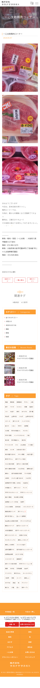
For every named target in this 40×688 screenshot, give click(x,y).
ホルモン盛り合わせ (17, 478)
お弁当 (12, 568)
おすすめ (7, 583)
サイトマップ (30, 657)
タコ (16, 445)
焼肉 (6, 449)
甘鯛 (25, 407)
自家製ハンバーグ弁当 (11, 502)
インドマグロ (25, 421)
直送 (14, 583)
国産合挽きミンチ (10, 511)
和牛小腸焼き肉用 (10, 469)
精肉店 (12, 402)
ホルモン (25, 430)
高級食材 (19, 402)
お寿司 (7, 478)
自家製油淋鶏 (9, 554)
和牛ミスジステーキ (11, 535)
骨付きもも (17, 573)
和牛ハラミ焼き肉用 (11, 564)
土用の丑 (14, 416)
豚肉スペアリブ (9, 526)
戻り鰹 (31, 411)
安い (18, 587)
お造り (12, 411)
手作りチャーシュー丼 (25, 564)
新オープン (25, 587)
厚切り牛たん (9, 459)
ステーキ (7, 421)
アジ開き (30, 445)
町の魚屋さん (15, 440)
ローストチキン (27, 573)
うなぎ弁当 (21, 469)
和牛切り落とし (9, 516)
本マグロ (24, 411)
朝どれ (7, 587)
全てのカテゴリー (12, 317)
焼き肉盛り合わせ (10, 454)
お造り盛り (30, 454)
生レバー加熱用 (21, 516)
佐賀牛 (22, 502)
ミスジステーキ (9, 559)
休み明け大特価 (18, 497)
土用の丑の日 (29, 416)
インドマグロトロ (19, 435)
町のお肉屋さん (16, 430)
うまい (13, 426)
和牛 (6, 407)
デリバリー (25, 583)
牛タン (26, 402)
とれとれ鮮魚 (9, 507)
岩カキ (7, 426)
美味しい (26, 578)
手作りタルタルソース (11, 492)
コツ (6, 411)
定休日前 (17, 507)
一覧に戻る (20, 280)
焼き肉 (24, 440)
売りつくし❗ (22, 511)
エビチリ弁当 (19, 554)
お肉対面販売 (9, 530)
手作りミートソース (26, 492)
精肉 (14, 272)
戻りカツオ (16, 421)
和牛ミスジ (17, 487)
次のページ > (33, 280)
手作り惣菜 (8, 435)
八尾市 (7, 578)
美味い (7, 473)
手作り (20, 426)
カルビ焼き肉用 (9, 464)
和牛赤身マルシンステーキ (24, 549)
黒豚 (6, 568)
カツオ (12, 449)
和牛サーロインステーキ (22, 530)
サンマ (25, 487)
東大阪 (7, 440)
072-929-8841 (13, 255)
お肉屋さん (8, 487)
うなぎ (21, 416)
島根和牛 (19, 559)
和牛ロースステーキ (22, 526)
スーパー (19, 578)
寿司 (18, 411)
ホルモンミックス (10, 540)
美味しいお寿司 (9, 545)
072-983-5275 (12, 245)
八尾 (28, 435)
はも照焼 (23, 445)
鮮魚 (7, 333)
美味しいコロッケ (23, 540)
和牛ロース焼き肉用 (22, 464)
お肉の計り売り (21, 449)
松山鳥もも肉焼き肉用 (11, 521)
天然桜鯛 (19, 568)
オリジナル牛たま (25, 521)
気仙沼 (7, 416)
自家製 (26, 426)
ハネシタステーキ (28, 507)
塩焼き (31, 407)
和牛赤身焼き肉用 (17, 473)
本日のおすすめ (7, 272)
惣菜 (7, 337)
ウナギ (12, 407)
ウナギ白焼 (27, 473)
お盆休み (25, 483)
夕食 (13, 587)
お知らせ (9, 321)
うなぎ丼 (28, 478)
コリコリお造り (21, 545)
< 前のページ (7, 280)
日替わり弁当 (23, 535)
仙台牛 (26, 568)
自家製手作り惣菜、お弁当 (12, 483)
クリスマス (8, 573)
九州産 (7, 430)
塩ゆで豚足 (8, 497)
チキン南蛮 (21, 454)
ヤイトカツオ (9, 445)
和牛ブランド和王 (20, 459)
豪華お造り (30, 469)
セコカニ (19, 407)
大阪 (32, 402)
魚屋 (6, 402)
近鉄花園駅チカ (9, 549)
